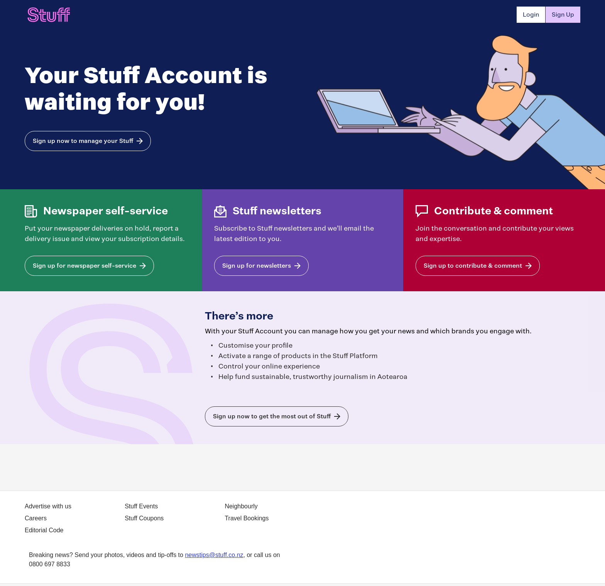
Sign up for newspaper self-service (84, 265)
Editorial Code (44, 530)
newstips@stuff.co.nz (214, 555)
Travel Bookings (247, 518)
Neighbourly (241, 506)
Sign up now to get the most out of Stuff (272, 416)
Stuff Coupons (144, 518)
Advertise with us (48, 506)
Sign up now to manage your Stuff (83, 140)
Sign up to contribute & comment (473, 265)
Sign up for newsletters (256, 265)
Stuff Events (141, 506)
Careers (36, 518)
